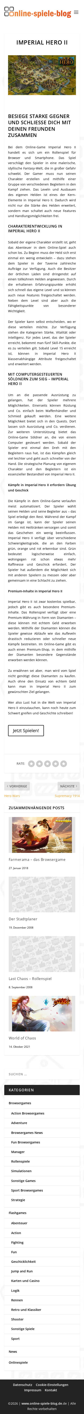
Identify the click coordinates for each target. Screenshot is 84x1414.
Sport (15, 1339)
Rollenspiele (20, 1161)
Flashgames (17, 1213)
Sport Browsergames (27, 1190)
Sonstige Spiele (22, 1329)
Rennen (17, 1300)
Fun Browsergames (25, 1142)
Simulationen (21, 1171)
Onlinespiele (18, 1362)
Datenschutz (22, 1385)
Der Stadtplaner (23, 919)
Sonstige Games (23, 1181)
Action (16, 1233)
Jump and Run (22, 1271)
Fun (14, 1252)
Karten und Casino (25, 1281)
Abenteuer (19, 1223)
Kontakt (51, 1390)
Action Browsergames (27, 1113)
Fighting (17, 1242)
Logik (15, 1290)
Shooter (17, 1319)
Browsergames (20, 1103)
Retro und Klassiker (26, 1310)
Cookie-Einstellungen (52, 1385)
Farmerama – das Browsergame (37, 859)
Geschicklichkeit (23, 1261)
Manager (18, 1152)
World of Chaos (22, 1038)
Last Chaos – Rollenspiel (30, 978)
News (13, 1351)
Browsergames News (27, 1133)
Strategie (18, 1200)
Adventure (19, 1123)
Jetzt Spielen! (26, 730)
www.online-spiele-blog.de (42, 1403)
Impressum (32, 1390)
